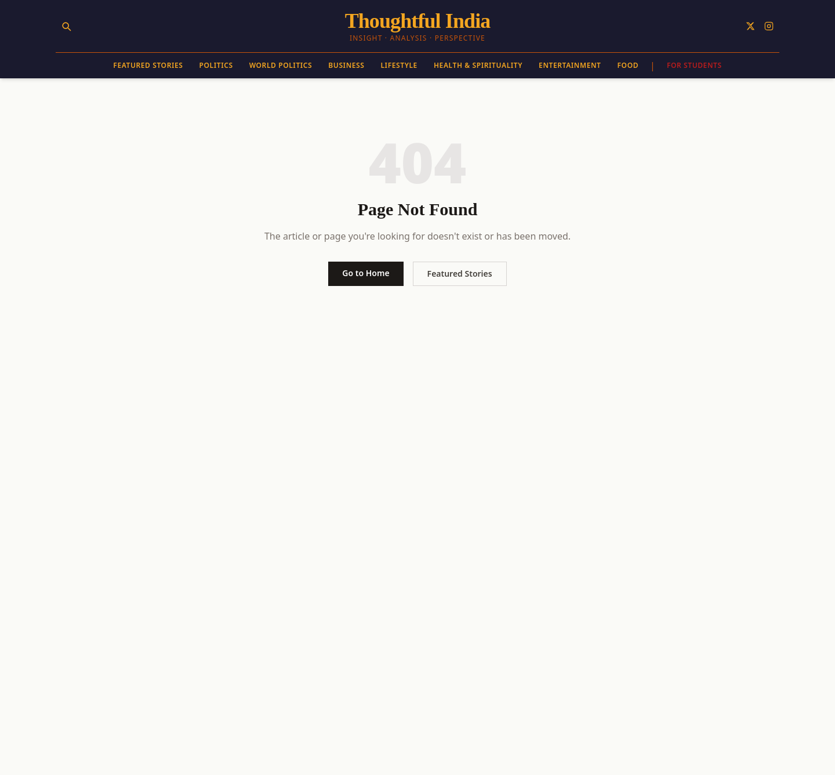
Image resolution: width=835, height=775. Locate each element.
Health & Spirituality (478, 65)
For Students (694, 65)
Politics (216, 65)
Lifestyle (398, 65)
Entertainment (570, 65)
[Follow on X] (750, 26)
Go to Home (365, 272)
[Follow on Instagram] (769, 26)
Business (346, 65)
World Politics (281, 65)
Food (628, 65)
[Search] (66, 26)
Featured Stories (148, 65)
